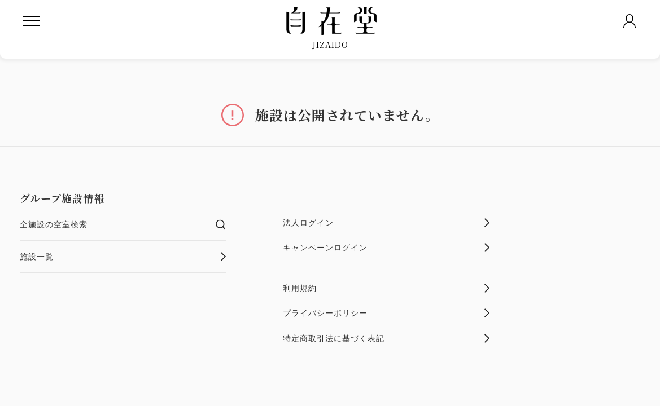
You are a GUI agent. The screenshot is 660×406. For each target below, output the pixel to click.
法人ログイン (386, 222)
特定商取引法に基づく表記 (386, 338)
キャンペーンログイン (386, 247)
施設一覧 (123, 256)
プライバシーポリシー (386, 313)
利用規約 (386, 288)
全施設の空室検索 (123, 224)
